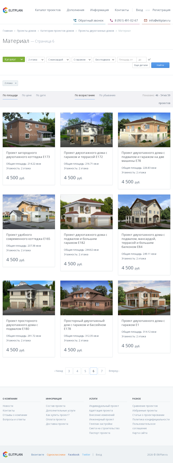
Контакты (122, 10)
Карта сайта (139, 433)
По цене (27, 95)
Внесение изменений (101, 415)
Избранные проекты (144, 410)
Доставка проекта (57, 423)
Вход (139, 10)
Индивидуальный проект (104, 406)
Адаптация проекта (101, 410)
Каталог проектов (48, 10)
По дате (41, 95)
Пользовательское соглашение (144, 426)
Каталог (10, 59)
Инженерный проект (101, 419)
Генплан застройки (100, 423)
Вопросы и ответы (14, 419)
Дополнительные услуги (60, 410)
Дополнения (75, 10)
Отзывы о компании (15, 415)
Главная (8, 31)
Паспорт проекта (99, 433)
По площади (10, 95)
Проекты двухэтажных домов (96, 31)
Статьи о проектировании (148, 415)
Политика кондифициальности (151, 419)
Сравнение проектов (145, 406)
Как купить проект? (57, 415)
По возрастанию (85, 95)
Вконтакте (37, 454)
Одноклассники (56, 454)
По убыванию (107, 95)
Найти (160, 65)
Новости (8, 406)
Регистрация (161, 10)
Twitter (86, 454)
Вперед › (114, 371)
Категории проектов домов (57, 31)
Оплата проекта (56, 419)
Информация (99, 10)
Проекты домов (26, 31)
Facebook (73, 454)
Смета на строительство (104, 428)
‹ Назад (58, 371)
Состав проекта (55, 406)
